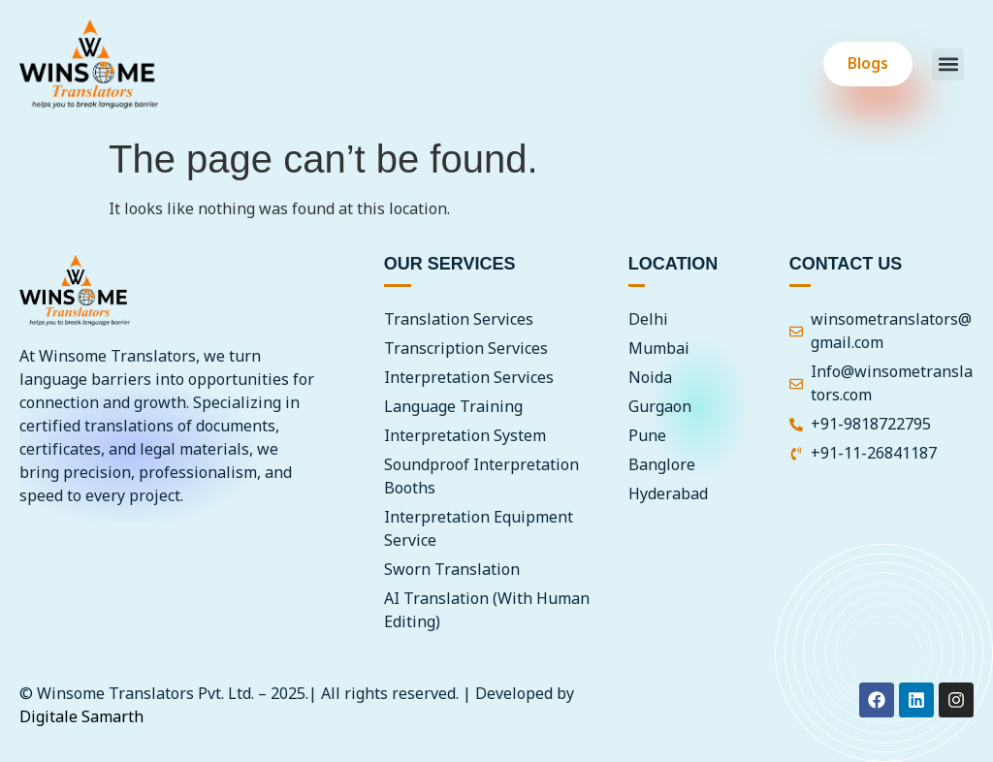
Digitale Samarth (81, 717)
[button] (948, 64)
